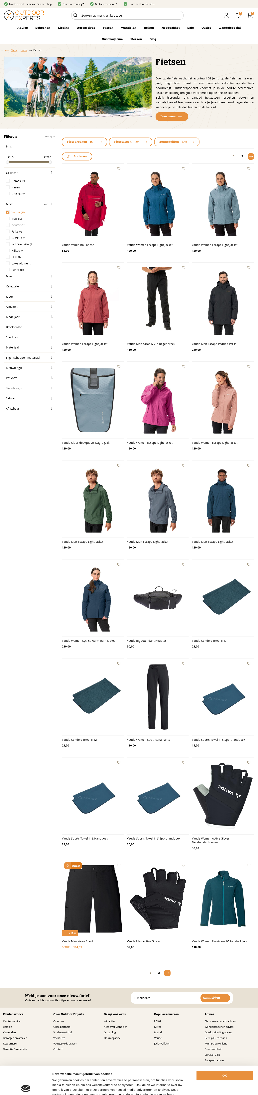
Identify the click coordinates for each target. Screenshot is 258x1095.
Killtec (157, 1027)
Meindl (158, 1032)
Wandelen (128, 28)
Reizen (149, 28)
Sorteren (80, 156)
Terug (14, 50)
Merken (136, 39)
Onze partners (61, 1027)
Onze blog (110, 1032)
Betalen (7, 1027)
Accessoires (86, 28)
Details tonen (221, 1087)
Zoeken (75, 15)
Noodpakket (171, 28)
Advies (22, 28)
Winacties (109, 1021)
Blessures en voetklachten (220, 1021)
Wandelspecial (229, 28)
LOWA (157, 1021)
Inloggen (226, 15)
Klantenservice (11, 1021)
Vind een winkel (62, 1032)
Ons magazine (112, 39)
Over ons (58, 1021)
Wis (46, 204)
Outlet (206, 28)
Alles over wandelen (115, 1027)
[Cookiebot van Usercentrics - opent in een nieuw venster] (25, 1087)
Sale (190, 28)
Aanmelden (211, 997)
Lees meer (168, 116)
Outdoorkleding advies (218, 1032)
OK (224, 1047)
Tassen (108, 28)
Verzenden (9, 1032)
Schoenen (42, 28)
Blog (153, 39)
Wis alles (50, 137)
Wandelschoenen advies (219, 1027)
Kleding (63, 28)
